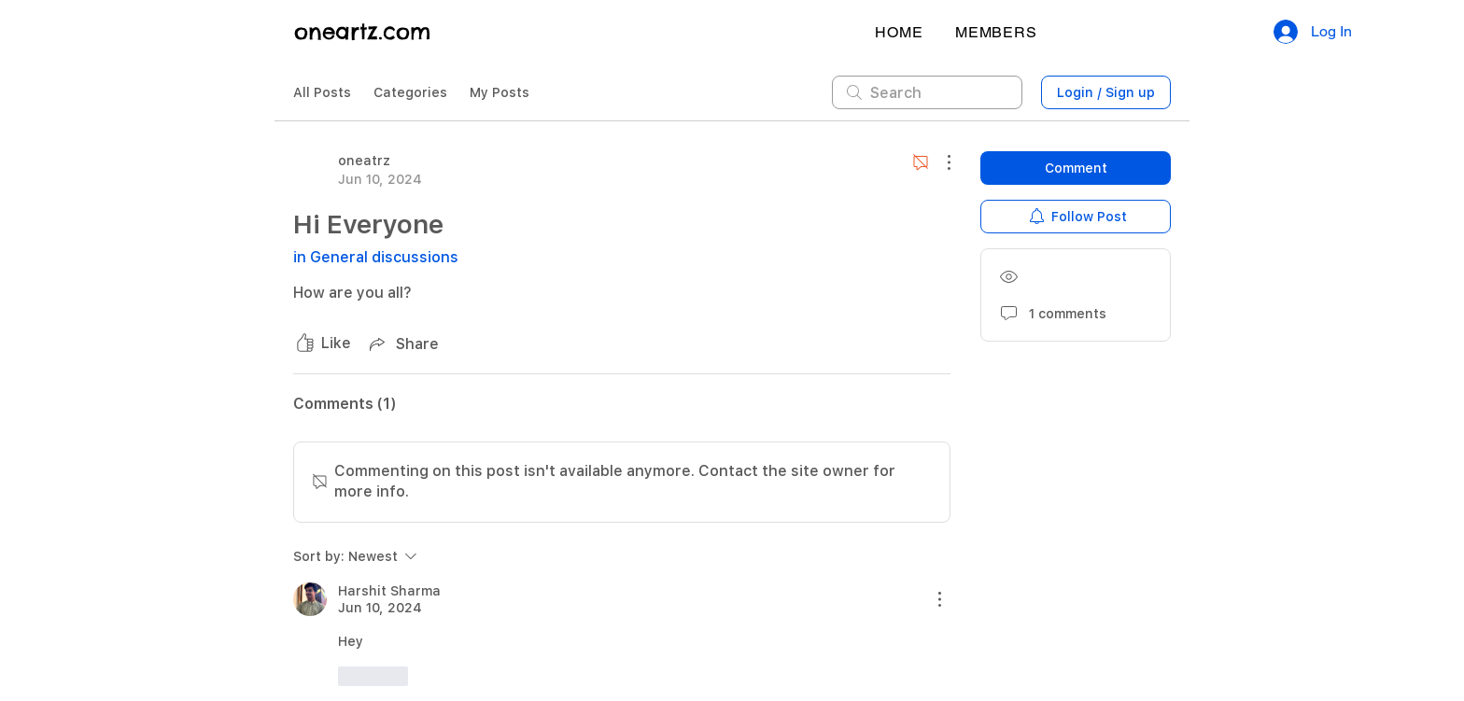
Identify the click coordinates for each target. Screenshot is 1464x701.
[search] (927, 92)
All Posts (322, 92)
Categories (410, 92)
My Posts (499, 92)
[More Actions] (939, 162)
